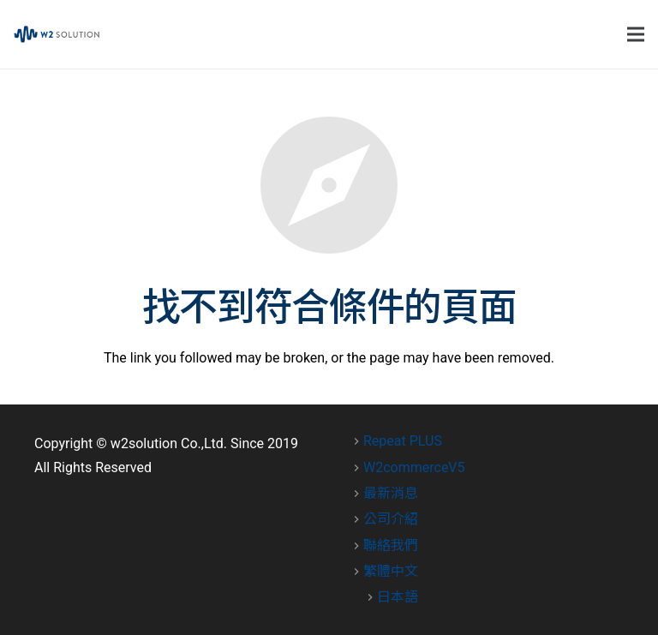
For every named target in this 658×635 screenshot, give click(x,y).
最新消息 (390, 493)
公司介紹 (390, 519)
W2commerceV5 (414, 467)
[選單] (635, 34)
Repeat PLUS (402, 441)
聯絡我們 (390, 545)
